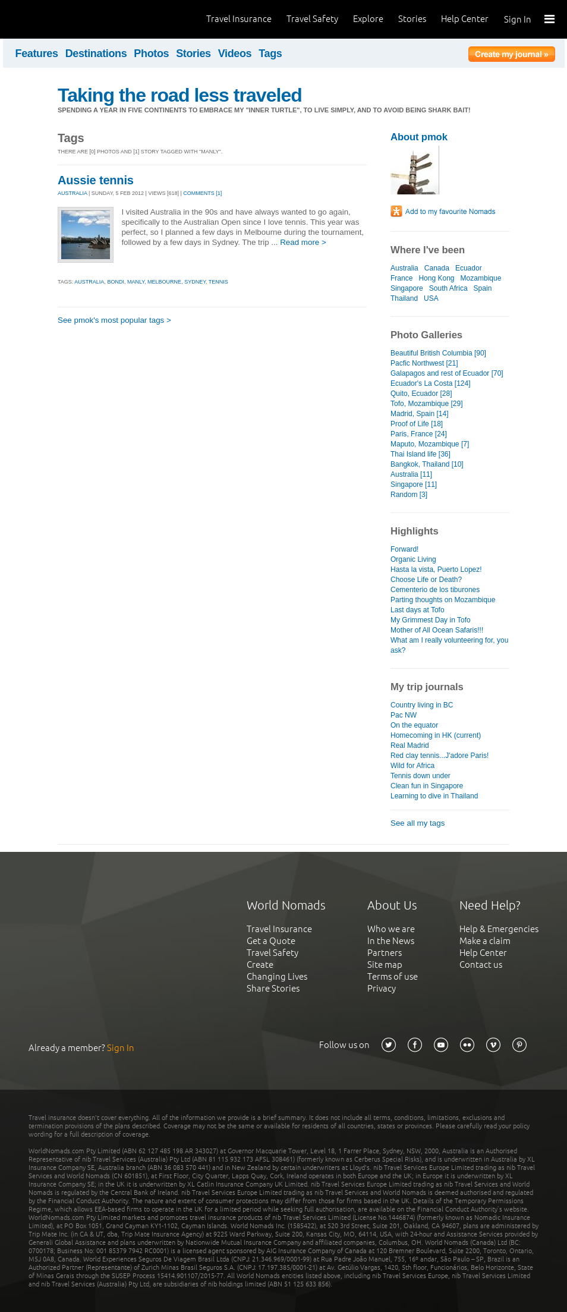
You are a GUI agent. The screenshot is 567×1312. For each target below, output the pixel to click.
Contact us (480, 964)
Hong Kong (436, 278)
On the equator (414, 725)
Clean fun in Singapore (426, 786)
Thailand (404, 298)
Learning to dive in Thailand (434, 796)
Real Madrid (409, 745)
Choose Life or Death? (426, 579)
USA (431, 298)
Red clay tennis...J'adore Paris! (439, 755)
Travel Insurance (239, 19)
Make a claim (485, 941)
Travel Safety (312, 19)
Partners (384, 953)
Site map (384, 964)
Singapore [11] (413, 484)
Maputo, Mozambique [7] (429, 444)
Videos (235, 53)
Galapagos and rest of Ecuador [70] (446, 373)
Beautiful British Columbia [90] (438, 353)
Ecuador (468, 268)
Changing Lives (277, 976)
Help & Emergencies (498, 929)
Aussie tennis (96, 180)
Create (260, 964)
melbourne (164, 282)
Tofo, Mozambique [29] (426, 403)
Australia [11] (411, 474)
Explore (368, 19)
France (401, 278)
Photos (151, 53)
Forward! (404, 549)
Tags (270, 53)
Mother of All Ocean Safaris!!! (436, 630)
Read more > (303, 242)
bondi (115, 282)
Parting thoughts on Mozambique (442, 600)
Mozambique (481, 278)
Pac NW (403, 715)
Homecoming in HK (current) (435, 735)
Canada (436, 268)
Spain (483, 288)
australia (89, 282)
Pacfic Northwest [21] (424, 363)
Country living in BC (421, 705)
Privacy (381, 988)
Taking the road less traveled (180, 95)
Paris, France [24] (418, 434)
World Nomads (62, 19)
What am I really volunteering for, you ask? (449, 645)
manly (135, 282)
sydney (195, 282)
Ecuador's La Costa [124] (430, 383)
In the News (390, 941)
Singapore (406, 288)
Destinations (96, 53)
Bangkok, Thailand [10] (427, 464)
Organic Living (413, 559)
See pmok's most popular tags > (114, 320)
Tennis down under (420, 776)
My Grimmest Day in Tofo (430, 620)
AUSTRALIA (72, 193)
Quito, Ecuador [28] (421, 393)
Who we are (391, 929)
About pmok (419, 137)
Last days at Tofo (417, 610)
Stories (412, 19)
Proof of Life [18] (416, 424)
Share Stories (273, 988)
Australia (404, 268)
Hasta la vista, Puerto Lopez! (436, 569)
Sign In (517, 19)
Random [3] (408, 494)
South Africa (448, 288)
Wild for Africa (412, 766)
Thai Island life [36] (420, 454)
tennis (218, 282)
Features (36, 53)
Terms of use (392, 976)
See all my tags (417, 823)
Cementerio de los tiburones (435, 590)
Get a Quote (271, 941)
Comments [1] (202, 193)
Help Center (465, 19)
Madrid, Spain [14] (419, 414)
